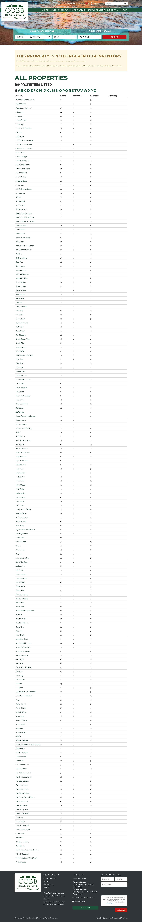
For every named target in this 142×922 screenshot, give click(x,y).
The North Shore (22, 789)
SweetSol (19, 761)
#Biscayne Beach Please (25, 100)
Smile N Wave (21, 712)
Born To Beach (21, 282)
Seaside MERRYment (24, 696)
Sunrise (18, 736)
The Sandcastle (21, 805)
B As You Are (20, 205)
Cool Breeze (20, 331)
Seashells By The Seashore (26, 692)
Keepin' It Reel (21, 457)
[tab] (42, 31)
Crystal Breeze (21, 347)
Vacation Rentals (49, 10)
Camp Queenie (21, 307)
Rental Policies (80, 10)
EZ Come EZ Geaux (23, 380)
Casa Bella (20, 315)
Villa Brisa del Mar (22, 842)
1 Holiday (19, 116)
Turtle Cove (20, 834)
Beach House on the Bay (25, 221)
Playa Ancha (20, 607)
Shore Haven (21, 704)
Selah (18, 700)
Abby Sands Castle (23, 165)
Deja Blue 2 (20, 363)
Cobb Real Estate (14, 11)
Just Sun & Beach (22, 448)
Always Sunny (21, 177)
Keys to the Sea (22, 461)
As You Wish (20, 193)
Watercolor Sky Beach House (27, 850)
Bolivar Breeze (21, 270)
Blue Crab (19, 262)
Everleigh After (21, 375)
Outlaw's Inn (20, 566)
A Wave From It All (22, 161)
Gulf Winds (20, 412)
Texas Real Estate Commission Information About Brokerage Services (54, 896)
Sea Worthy (20, 680)
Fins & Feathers (21, 388)
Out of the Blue (21, 562)
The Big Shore (21, 769)
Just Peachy (20, 444)
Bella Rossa (20, 242)
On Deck (19, 554)
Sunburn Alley (21, 732)
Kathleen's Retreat (23, 453)
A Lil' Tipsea (20, 153)
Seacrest (19, 684)
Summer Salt (20, 724)
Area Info (47, 881)
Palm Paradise (21, 574)
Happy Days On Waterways (26, 416)
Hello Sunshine (21, 424)
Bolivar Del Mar (21, 278)
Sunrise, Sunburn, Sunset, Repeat (28, 744)
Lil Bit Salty (20, 489)
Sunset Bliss (20, 749)
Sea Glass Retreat (22, 655)
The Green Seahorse (23, 777)
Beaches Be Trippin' (23, 238)
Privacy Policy (110, 903)
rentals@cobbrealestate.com (83, 898)
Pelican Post (20, 590)
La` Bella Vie (20, 477)
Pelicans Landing (22, 594)
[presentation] (114, 891)
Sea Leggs (20, 659)
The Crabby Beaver (23, 773)
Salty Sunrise (20, 635)
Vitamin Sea (20, 846)
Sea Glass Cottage (23, 651)
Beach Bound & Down (24, 213)
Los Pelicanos (21, 497)
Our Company (112, 10)
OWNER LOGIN (85, 908)
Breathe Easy (21, 290)
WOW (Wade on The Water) (26, 858)
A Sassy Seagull (21, 157)
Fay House (20, 384)
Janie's (18, 432)
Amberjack (20, 185)
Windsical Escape (22, 854)
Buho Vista (20, 298)
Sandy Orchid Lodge (23, 643)
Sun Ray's (19, 728)
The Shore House (22, 813)
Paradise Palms (21, 578)
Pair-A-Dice (20, 570)
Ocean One (20, 538)
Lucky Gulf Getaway (23, 509)
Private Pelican (21, 619)
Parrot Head (20, 582)
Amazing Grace (21, 181)
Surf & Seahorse (22, 753)
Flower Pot (20, 400)
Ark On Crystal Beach (24, 189)
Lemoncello (20, 481)
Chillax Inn (19, 327)
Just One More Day (23, 440)
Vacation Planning (65, 10)
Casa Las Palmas (22, 323)
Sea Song (19, 676)
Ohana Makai (20, 550)
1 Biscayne (20, 112)
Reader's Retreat (22, 623)
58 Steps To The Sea (24, 144)
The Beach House (22, 765)
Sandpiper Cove (22, 639)
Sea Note (19, 663)
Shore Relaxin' (21, 708)
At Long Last (20, 201)
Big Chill (19, 254)
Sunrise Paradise (22, 740)
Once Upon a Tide (22, 558)
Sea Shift (19, 672)
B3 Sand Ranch (21, 209)
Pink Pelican (20, 603)
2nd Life (19, 132)
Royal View (20, 627)
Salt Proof (19, 631)
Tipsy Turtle (20, 822)
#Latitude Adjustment (24, 108)
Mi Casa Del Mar (22, 517)
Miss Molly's (20, 526)
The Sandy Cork (22, 809)
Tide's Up (19, 817)
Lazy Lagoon (21, 473)
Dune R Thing (21, 371)
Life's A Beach (21, 485)
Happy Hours (21, 420)
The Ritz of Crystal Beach (25, 797)
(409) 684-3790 (97, 4)
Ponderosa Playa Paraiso (25, 611)
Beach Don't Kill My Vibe (25, 217)
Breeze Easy (20, 294)
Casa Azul (19, 311)
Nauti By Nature (22, 534)
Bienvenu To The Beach (25, 246)
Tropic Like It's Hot (23, 830)
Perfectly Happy (22, 599)
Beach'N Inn (20, 234)
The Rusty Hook (22, 801)
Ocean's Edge (21, 542)
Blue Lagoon (20, 266)
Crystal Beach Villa (22, 339)
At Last (18, 197)
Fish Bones (20, 392)
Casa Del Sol (20, 319)
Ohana (18, 546)
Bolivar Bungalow (22, 274)
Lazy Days (19, 469)
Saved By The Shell (23, 647)
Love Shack (20, 505)
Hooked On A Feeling (24, 428)
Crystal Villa (20, 351)
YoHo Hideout (21, 862)
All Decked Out (21, 173)
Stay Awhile (20, 716)
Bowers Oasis (21, 286)
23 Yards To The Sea (23, 128)
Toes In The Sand (22, 826)
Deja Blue (19, 359)
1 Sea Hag (19, 124)
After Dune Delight (23, 169)
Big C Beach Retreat (23, 250)
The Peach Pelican (22, 793)
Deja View (19, 367)
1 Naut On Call (21, 120)
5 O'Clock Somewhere (24, 140)
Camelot (19, 303)
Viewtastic (19, 838)
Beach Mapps (21, 225)
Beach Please (21, 230)
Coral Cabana (21, 335)
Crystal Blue (20, 343)
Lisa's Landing (21, 493)
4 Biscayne (20, 136)
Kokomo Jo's (21, 465)
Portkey (19, 615)
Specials (91, 10)
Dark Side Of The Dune (24, 355)
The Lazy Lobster (22, 781)
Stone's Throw (21, 720)
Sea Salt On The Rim (23, 667)
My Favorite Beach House (25, 530)
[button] (65, 37)
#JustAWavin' (21, 104)
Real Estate (101, 10)
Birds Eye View (21, 258)
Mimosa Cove (21, 521)
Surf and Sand (21, 757)
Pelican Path (20, 586)
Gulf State (19, 408)
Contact (123, 10)
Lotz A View (20, 501)
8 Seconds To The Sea (24, 148)
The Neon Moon (22, 785)
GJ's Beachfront (22, 404)
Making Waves (21, 513)
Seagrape (19, 688)
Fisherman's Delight (23, 396)
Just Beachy (20, 436)
